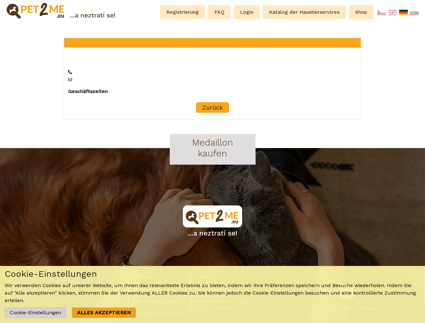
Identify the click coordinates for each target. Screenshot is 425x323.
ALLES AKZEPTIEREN (104, 313)
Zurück (212, 107)
